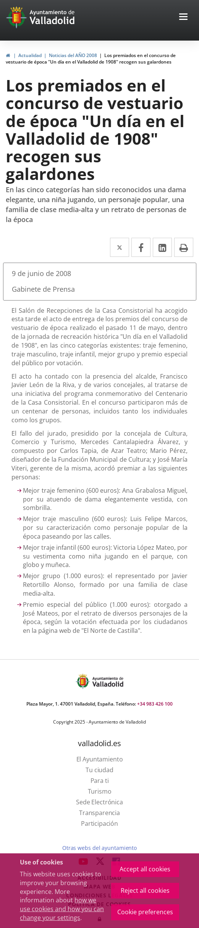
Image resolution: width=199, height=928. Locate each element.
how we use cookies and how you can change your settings (62, 909)
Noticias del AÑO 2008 (73, 55)
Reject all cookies (145, 890)
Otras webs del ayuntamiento (99, 847)
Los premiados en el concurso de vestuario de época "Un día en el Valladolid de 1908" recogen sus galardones (91, 58)
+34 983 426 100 (155, 704)
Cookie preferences (145, 912)
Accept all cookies (145, 869)
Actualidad (30, 55)
